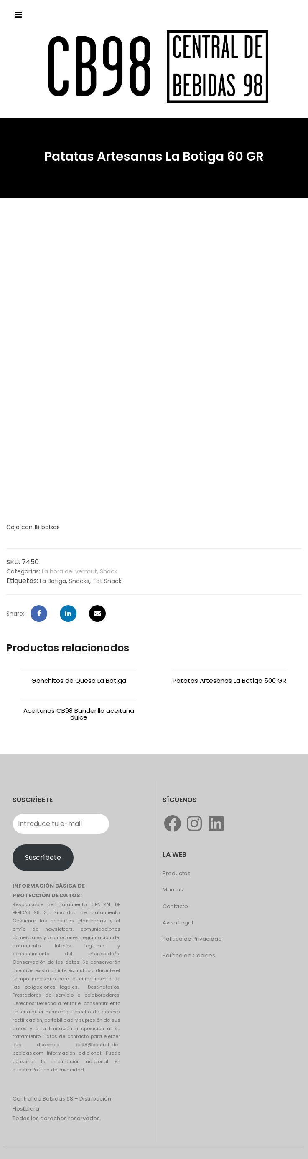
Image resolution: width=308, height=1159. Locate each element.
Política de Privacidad (192, 939)
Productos (177, 873)
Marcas (173, 890)
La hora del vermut (69, 571)
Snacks (79, 581)
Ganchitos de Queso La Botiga (78, 680)
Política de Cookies (189, 956)
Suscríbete (43, 857)
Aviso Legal (178, 923)
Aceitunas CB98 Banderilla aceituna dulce (78, 714)
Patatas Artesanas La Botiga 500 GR (229, 680)
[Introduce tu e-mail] (61, 823)
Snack (108, 571)
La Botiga (53, 581)
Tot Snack (107, 581)
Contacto (175, 906)
